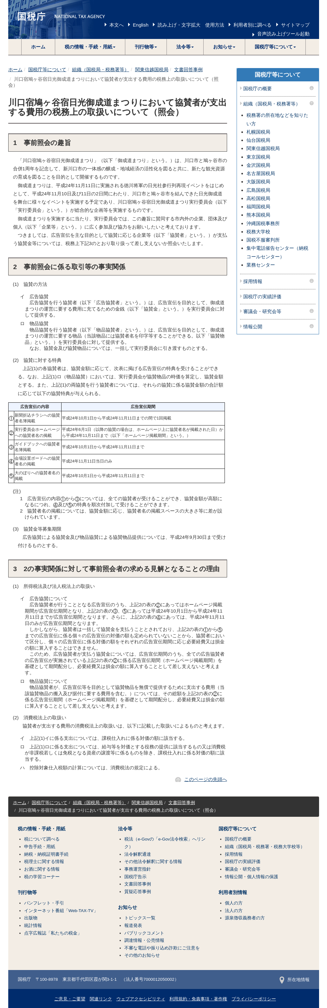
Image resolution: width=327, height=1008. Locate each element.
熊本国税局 (258, 214)
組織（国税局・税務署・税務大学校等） (265, 846)
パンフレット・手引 (44, 903)
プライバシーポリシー (254, 999)
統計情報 (33, 925)
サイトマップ (295, 25)
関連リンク (101, 999)
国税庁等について (47, 69)
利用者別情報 (233, 892)
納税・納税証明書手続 (46, 854)
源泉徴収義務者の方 (245, 918)
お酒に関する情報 (42, 869)
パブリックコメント (144, 933)
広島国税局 (258, 190)
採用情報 (252, 281)
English (140, 25)
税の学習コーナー (42, 876)
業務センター (260, 265)
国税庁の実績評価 (262, 296)
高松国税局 (258, 198)
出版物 (30, 918)
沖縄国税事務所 (263, 223)
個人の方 (234, 903)
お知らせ (127, 907)
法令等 (125, 828)
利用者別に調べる (252, 25)
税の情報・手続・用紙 (41, 828)
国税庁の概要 (257, 88)
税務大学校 (258, 231)
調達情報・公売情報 (144, 940)
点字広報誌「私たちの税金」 (53, 933)
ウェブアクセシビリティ (140, 999)
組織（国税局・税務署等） (100, 69)
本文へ (116, 25)
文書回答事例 (188, 69)
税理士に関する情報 (44, 861)
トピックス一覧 (139, 918)
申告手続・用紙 (39, 846)
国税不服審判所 (263, 240)
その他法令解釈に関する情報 (153, 861)
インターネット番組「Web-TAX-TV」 (61, 910)
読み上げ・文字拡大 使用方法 (191, 25)
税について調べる (42, 839)
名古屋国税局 (260, 173)
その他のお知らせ (142, 955)
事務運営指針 (137, 869)
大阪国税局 (258, 181)
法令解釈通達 (137, 854)
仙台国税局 (258, 140)
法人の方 (234, 910)
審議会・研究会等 (262, 311)
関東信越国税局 (151, 69)
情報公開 (252, 326)
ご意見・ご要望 (69, 999)
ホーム (38, 46)
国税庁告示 (135, 876)
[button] (90, 47)
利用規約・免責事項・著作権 (198, 999)
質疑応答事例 (137, 891)
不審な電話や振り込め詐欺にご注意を (162, 948)
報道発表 (133, 925)
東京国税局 (258, 157)
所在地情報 (294, 979)
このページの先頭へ (205, 779)
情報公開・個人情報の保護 (251, 876)
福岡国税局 (258, 206)
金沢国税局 (258, 165)
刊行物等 (27, 892)
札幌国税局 (258, 132)
